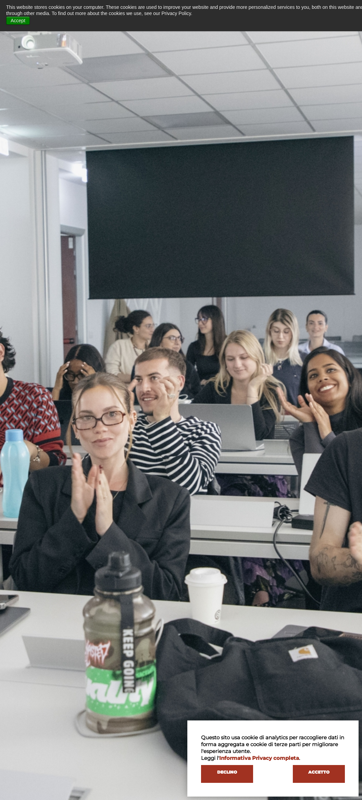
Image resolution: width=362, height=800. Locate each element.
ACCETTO (318, 772)
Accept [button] (18, 20)
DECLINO (227, 772)
